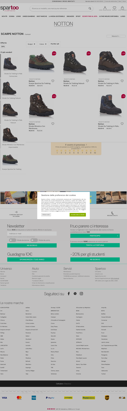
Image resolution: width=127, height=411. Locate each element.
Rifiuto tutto (46, 214)
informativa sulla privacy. (72, 211)
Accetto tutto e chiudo (77, 214)
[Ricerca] (90, 8)
